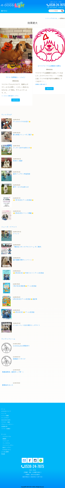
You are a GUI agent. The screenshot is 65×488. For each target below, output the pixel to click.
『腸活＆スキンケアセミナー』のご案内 (27, 247)
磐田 (9, 96)
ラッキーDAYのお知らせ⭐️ (22, 147)
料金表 (3, 454)
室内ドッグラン (15, 96)
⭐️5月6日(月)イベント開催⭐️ (23, 213)
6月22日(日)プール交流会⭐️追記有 (25, 299)
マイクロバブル (7, 436)
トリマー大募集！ (6, 428)
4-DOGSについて (6, 411)
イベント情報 (5, 415)
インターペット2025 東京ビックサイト (26, 325)
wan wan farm (5, 420)
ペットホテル (6, 443)
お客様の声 (4, 426)
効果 (41, 84)
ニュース (4, 226)
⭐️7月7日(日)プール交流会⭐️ (23, 200)
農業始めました (7, 385)
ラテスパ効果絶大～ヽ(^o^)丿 (16, 77)
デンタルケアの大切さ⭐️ (22, 121)
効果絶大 (37, 84)
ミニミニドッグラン (8, 445)
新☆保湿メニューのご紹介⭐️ (23, 134)
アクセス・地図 (5, 422)
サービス (3, 434)
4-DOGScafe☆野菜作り (21, 346)
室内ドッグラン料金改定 (21, 174)
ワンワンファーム (8, 339)
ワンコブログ (6, 114)
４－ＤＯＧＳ (5, 96)
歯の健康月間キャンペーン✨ (23, 260)
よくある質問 (5, 452)
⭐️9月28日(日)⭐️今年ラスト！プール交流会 (28, 273)
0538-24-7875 (56, 4)
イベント (13, 226)
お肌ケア (44, 84)
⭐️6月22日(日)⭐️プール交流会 (23, 312)
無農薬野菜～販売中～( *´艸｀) (12, 372)
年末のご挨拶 (17, 161)
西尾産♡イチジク (19, 359)
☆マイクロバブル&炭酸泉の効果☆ (49, 66)
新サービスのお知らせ (21, 187)
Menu (4, 11)
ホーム (3, 409)
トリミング (6, 441)
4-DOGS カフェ (7, 449)
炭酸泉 (4, 439)
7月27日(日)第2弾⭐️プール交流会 (24, 286)
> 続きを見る (15, 100)
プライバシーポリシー (7, 424)
